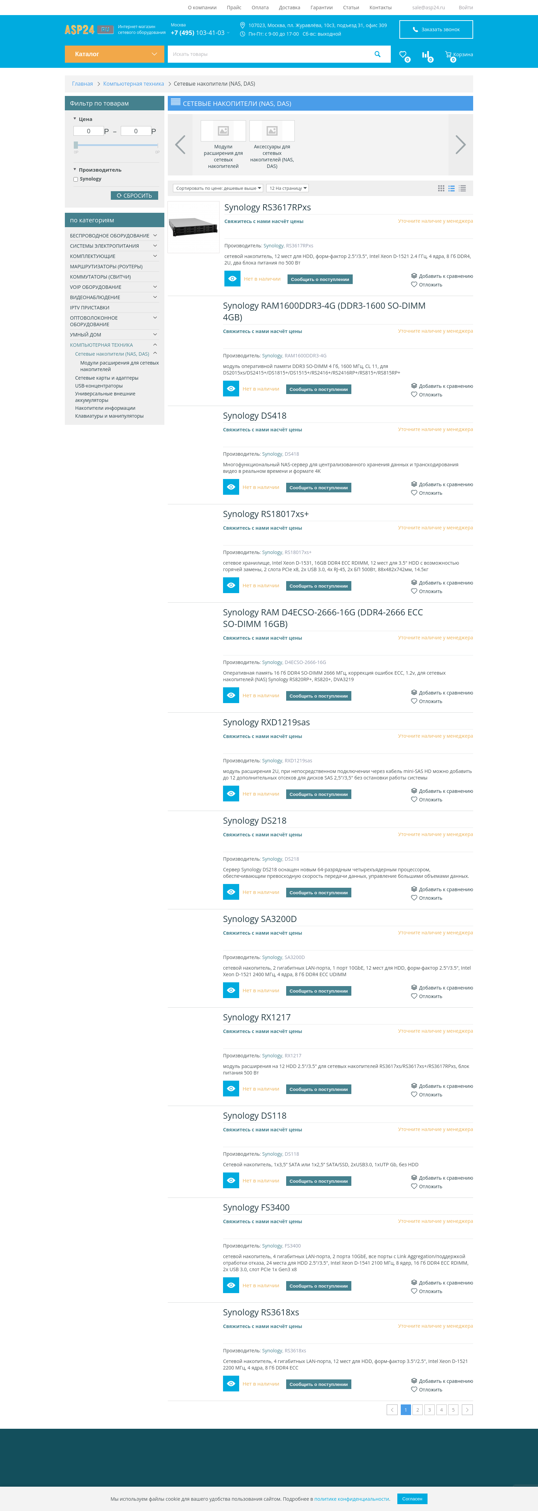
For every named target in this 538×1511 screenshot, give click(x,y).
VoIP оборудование (95, 287)
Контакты (381, 7)
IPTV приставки (89, 308)
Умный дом (85, 335)
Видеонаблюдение (95, 298)
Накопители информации (105, 408)
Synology (87, 179)
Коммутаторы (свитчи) (100, 277)
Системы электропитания (104, 246)
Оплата (260, 7)
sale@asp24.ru (428, 7)
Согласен (412, 1498)
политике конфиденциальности (351, 1499)
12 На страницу (284, 188)
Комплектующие (92, 257)
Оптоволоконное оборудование (94, 321)
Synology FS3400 (257, 1207)
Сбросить (134, 196)
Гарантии (322, 7)
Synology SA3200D (261, 919)
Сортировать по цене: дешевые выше (217, 188)
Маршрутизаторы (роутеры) (106, 267)
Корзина (459, 54)
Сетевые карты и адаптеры (107, 378)
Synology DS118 (256, 1115)
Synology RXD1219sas (267, 722)
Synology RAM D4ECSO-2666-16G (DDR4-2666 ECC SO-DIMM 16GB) (324, 618)
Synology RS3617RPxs (267, 207)
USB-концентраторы (99, 386)
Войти (466, 7)
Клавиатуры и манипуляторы (109, 416)
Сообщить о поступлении (320, 279)
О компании (202, 7)
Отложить (426, 285)
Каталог (116, 54)
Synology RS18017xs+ (267, 514)
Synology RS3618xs (262, 1312)
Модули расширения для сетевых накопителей (119, 366)
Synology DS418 (256, 415)
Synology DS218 (256, 820)
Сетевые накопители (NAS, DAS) (112, 354)
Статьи (351, 7)
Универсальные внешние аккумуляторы (105, 397)
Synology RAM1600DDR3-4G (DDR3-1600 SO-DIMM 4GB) (325, 311)
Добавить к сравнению (442, 276)
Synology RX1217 (258, 1017)
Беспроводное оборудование (109, 236)
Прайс (234, 7)
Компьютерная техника (101, 345)
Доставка (289, 7)
